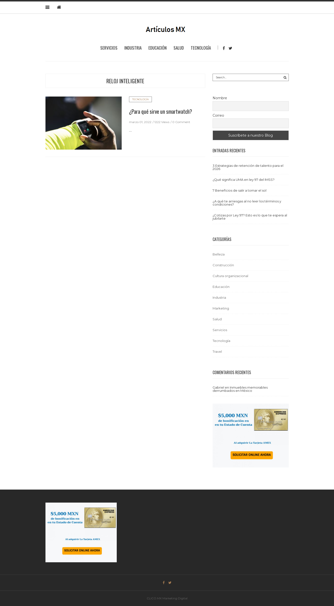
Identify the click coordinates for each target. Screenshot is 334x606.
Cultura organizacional (230, 276)
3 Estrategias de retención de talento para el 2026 (248, 167)
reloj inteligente (125, 81)
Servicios (108, 48)
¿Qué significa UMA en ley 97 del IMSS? (244, 180)
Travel (217, 351)
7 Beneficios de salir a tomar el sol (239, 190)
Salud (179, 48)
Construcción (223, 265)
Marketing (221, 308)
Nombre (220, 98)
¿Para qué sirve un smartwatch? (160, 111)
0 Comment (181, 122)
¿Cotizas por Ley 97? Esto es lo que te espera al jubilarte (250, 216)
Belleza (219, 254)
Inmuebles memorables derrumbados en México (240, 389)
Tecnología (201, 48)
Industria (133, 48)
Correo (218, 115)
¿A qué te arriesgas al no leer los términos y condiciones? (247, 202)
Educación (157, 48)
